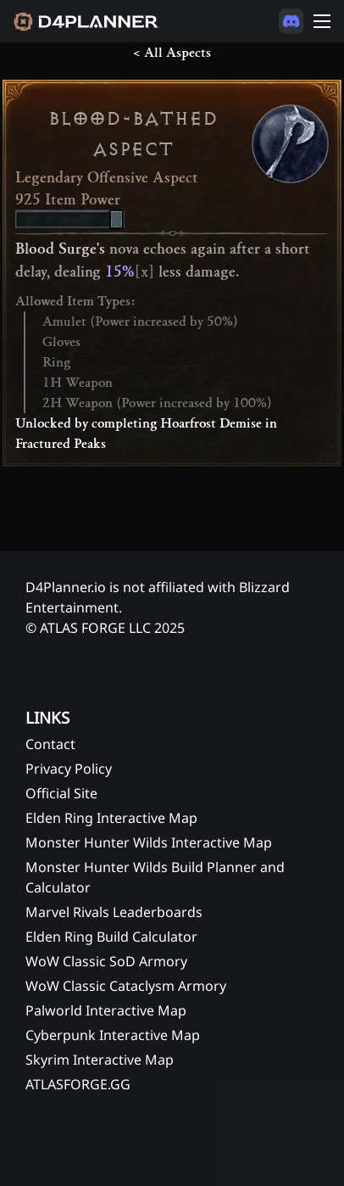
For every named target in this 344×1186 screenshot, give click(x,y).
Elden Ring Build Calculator (111, 936)
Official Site (61, 793)
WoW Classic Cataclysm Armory (125, 985)
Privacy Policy (68, 768)
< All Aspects (172, 52)
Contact (50, 744)
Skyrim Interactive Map (99, 1059)
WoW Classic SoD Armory (106, 961)
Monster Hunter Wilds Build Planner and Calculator (155, 877)
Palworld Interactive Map (105, 1010)
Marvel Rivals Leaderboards (114, 912)
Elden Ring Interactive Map (111, 817)
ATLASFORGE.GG (77, 1084)
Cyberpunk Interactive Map (112, 1035)
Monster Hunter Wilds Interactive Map (148, 842)
